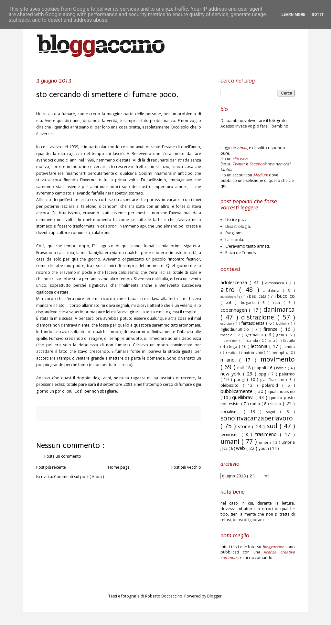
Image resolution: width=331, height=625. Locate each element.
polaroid (272, 385)
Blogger (214, 596)
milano (229, 360)
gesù (281, 334)
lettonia (260, 346)
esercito (226, 323)
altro (229, 289)
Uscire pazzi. (237, 219)
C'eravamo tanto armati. (247, 246)
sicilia (276, 403)
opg (263, 374)
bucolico (286, 296)
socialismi (232, 411)
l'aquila (289, 340)
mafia (232, 353)
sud (273, 425)
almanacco (275, 282)
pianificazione (273, 379)
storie (245, 426)
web (241, 448)
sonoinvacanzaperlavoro (256, 418)
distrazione (259, 317)
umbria (266, 442)
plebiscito (231, 385)
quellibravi (243, 397)
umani (230, 441)
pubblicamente (237, 391)
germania (255, 335)
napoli (260, 368)
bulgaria (249, 302)
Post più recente (51, 467)
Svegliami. (234, 233)
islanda (252, 340)
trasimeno (267, 434)
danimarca (279, 309)
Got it (318, 14)
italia (272, 341)
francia (227, 334)
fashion (282, 323)
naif (241, 368)
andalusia (273, 290)
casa (278, 302)
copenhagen (234, 310)
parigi (240, 379)
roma (255, 404)
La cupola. (234, 239)
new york (231, 374)
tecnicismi (230, 434)
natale (282, 367)
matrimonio (253, 352)
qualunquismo (281, 391)
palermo (287, 374)
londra (289, 346)
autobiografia (230, 297)
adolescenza (235, 282)
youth (264, 448)
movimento (278, 359)
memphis (280, 352)
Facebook (257, 164)
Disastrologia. (238, 226)
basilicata (258, 296)
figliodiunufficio (235, 329)
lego (234, 346)
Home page (119, 467)
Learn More (293, 14)
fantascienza (253, 323)
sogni (273, 411)
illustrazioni (230, 341)
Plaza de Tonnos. (241, 252)
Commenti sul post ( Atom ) (79, 476)
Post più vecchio (186, 467)
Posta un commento (62, 456)
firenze (272, 329)
